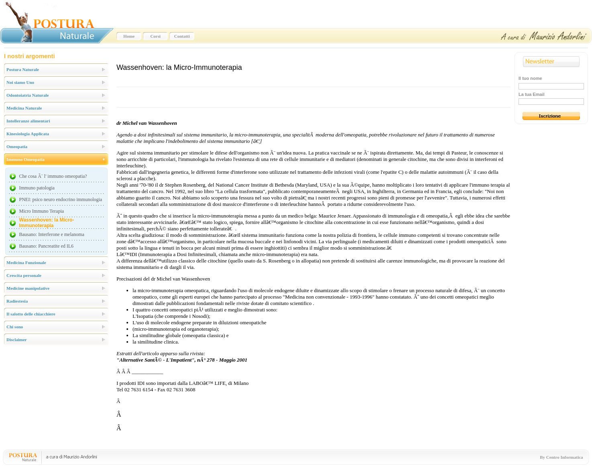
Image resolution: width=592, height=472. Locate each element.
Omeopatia (16, 146)
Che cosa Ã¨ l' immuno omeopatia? (53, 176)
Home (129, 36)
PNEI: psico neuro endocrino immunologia (60, 199)
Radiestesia (17, 301)
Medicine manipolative (27, 288)
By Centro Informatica (561, 457)
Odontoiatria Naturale (27, 95)
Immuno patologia (37, 188)
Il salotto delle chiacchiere (30, 313)
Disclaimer (16, 339)
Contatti (182, 36)
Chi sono (14, 326)
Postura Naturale (22, 69)
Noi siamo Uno (20, 82)
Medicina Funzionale (26, 262)
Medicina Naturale (24, 108)
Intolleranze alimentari (28, 120)
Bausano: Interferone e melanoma (51, 234)
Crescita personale (23, 275)
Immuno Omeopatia (25, 159)
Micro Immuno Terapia (41, 211)
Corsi (155, 36)
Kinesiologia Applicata (27, 133)
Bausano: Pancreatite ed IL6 (46, 246)
